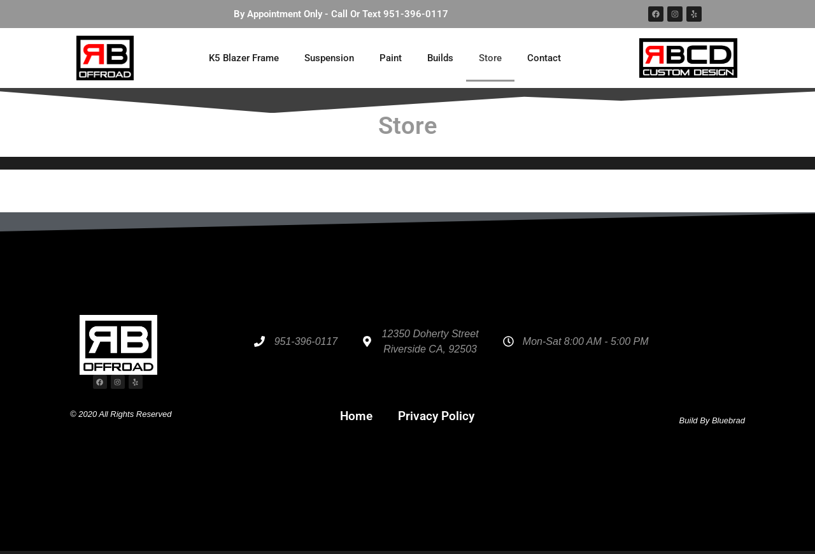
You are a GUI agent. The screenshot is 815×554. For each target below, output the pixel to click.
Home (356, 416)
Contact (544, 58)
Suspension (329, 58)
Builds (440, 58)
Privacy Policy (436, 416)
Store (490, 58)
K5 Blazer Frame (244, 58)
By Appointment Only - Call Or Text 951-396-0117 (341, 14)
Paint (390, 58)
